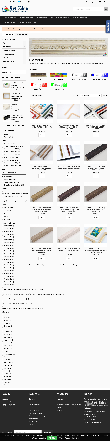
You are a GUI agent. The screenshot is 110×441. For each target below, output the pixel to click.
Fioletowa (8, 329)
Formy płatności (34, 410)
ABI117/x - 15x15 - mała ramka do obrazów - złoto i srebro (69, 167)
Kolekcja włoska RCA (12, 163)
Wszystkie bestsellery (16, 126)
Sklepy (31, 424)
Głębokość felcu (8, 58)
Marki (4, 67)
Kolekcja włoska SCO (12, 166)
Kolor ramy (7, 47)
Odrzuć (74, 438)
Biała (7, 318)
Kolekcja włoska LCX (11, 157)
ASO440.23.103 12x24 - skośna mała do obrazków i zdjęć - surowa (96, 127)
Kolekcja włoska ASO (12, 152)
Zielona (7, 379)
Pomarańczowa (10, 354)
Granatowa (8, 334)
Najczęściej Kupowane (11, 77)
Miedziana (8, 343)
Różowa (7, 360)
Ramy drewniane (10, 18)
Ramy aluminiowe (26, 18)
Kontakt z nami (33, 419)
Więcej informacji (65, 438)
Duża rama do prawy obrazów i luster (15, 299)
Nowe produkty (6, 402)
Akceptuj (52, 438)
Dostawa (32, 399)
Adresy (59, 407)
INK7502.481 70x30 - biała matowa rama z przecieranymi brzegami (18, 105)
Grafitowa (8, 332)
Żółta (6, 385)
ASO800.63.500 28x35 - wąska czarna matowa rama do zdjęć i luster (18, 115)
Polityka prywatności (35, 413)
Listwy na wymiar (11, 182)
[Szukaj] (90, 9)
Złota (7, 382)
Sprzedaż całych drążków (14, 185)
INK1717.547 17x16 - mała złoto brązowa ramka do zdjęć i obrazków (41, 209)
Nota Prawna (33, 402)
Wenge (7, 376)
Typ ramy (6, 43)
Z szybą (8, 210)
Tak (7, 219)
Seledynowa (9, 362)
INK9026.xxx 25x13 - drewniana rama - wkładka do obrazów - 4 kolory (96, 250)
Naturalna (8, 346)
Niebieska (8, 348)
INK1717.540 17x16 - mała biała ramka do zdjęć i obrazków (68, 249)
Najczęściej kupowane (9, 405)
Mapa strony (33, 421)
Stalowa (7, 368)
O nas (31, 407)
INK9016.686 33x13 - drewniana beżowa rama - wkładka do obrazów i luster (18, 83)
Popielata (8, 357)
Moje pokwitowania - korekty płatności (69, 405)
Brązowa (8, 320)
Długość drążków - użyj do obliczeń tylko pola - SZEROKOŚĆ (23, 201)
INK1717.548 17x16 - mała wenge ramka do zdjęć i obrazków (96, 168)
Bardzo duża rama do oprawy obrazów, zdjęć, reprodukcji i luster (23, 289)
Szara (7, 374)
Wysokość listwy (9, 54)
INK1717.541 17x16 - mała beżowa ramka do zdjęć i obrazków (41, 250)
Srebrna (8, 365)
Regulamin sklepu (34, 405)
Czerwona (8, 326)
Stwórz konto (103, 2)
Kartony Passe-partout (60, 18)
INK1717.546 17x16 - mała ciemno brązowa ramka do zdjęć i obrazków (69, 209)
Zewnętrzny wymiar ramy (14, 196)
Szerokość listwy (9, 50)
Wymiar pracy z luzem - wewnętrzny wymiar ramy (19, 193)
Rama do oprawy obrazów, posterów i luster (18, 304)
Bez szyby (9, 207)
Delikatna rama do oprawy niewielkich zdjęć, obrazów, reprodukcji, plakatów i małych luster (33, 294)
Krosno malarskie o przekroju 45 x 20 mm (20, 23)
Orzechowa (8, 351)
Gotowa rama (10, 179)
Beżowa (8, 315)
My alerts (60, 410)
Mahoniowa (8, 340)
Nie (7, 216)
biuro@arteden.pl (30, 2)
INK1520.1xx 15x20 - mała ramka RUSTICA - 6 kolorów (41, 126)
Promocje (5, 399)
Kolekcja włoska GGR (12, 154)
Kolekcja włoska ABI (12, 149)
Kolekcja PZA (9, 143)
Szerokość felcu (8, 62)
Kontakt (88, 394)
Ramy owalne (42, 18)
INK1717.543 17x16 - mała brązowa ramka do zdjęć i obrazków (96, 209)
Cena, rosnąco (91, 95)
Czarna (7, 323)
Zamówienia (60, 402)
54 (69, 265)
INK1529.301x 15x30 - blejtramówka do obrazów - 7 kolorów (42, 168)
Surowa (7, 371)
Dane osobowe (61, 399)
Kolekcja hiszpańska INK (13, 146)
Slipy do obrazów (80, 18)
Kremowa (8, 337)
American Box (9, 226)
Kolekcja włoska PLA (12, 160)
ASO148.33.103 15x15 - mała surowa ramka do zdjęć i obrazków (69, 127)
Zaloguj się (92, 2)
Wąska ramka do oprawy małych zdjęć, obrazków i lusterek (22, 308)
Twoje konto (62, 394)
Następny (77, 265)
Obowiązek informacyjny (37, 416)
